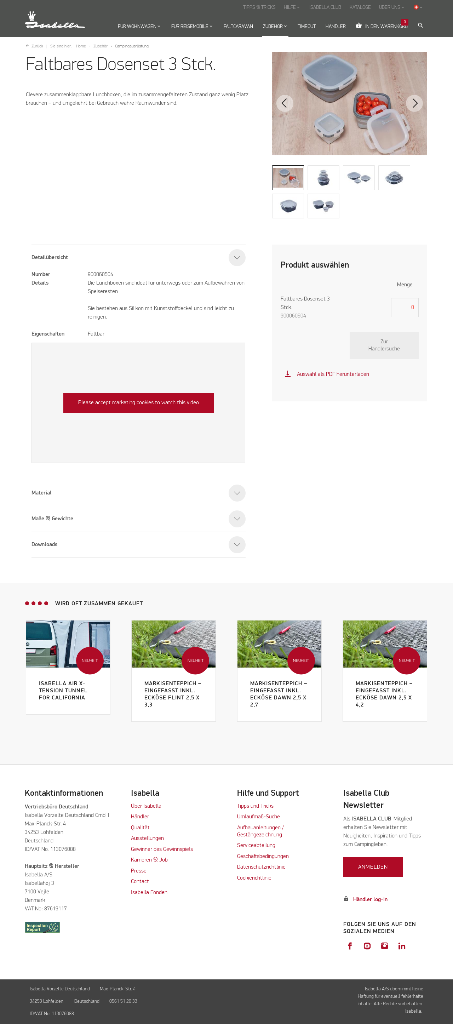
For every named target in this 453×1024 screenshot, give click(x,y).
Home (81, 46)
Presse (139, 871)
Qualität (140, 828)
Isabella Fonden (149, 893)
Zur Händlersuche (384, 345)
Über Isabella (146, 806)
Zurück (37, 46)
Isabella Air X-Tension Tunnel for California (63, 691)
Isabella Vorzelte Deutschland (60, 988)
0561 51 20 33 (123, 1001)
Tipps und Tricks (255, 806)
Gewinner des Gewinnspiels (162, 849)
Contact (140, 882)
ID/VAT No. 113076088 (52, 1013)
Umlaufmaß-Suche (259, 817)
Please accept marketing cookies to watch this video (138, 403)
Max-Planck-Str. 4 (119, 988)
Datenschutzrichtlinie (261, 867)
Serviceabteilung (256, 845)
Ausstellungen (147, 838)
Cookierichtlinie (254, 878)
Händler (140, 817)
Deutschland (86, 1001)
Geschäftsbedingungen (263, 856)
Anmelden (373, 867)
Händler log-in (370, 900)
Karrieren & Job (149, 860)
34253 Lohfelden (47, 1001)
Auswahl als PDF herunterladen (326, 374)
